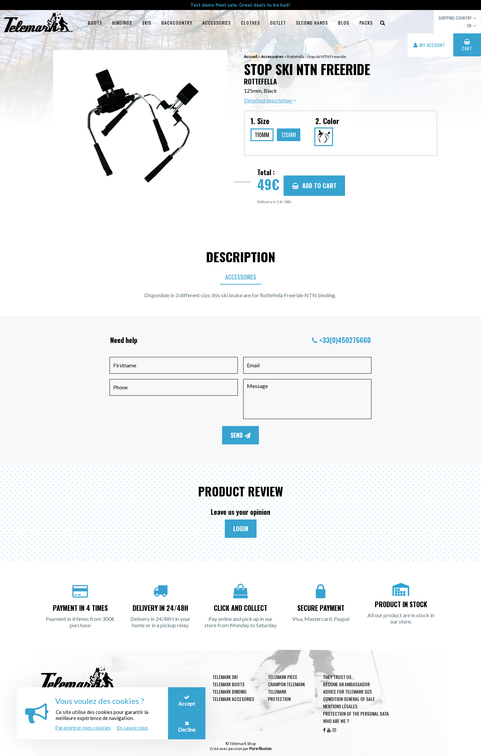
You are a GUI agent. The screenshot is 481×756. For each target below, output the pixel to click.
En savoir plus (132, 727)
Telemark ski (224, 676)
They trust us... (338, 676)
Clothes (250, 22)
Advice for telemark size (347, 691)
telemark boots (228, 684)
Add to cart (314, 185)
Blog (343, 22)
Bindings (122, 22)
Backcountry (176, 22)
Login (240, 528)
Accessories (216, 22)
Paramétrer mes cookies (83, 727)
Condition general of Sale (349, 698)
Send (240, 435)
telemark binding (229, 691)
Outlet (278, 22)
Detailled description (270, 100)
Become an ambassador (346, 684)
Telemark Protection (279, 695)
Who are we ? (336, 720)
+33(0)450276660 (345, 340)
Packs (366, 22)
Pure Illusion (260, 748)
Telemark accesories (233, 698)
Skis (146, 22)
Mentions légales (340, 706)
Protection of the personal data (356, 713)
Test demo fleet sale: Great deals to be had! (240, 5)
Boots (95, 22)
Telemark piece (282, 676)
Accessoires (240, 277)
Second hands (312, 22)
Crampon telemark (286, 684)
